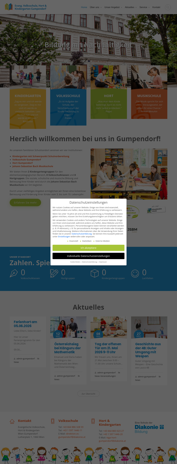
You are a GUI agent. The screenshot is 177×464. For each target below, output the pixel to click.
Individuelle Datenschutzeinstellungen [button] (88, 256)
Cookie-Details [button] (75, 262)
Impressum (103, 262)
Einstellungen (64, 236)
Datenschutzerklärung (82, 233)
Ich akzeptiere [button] (88, 247)
